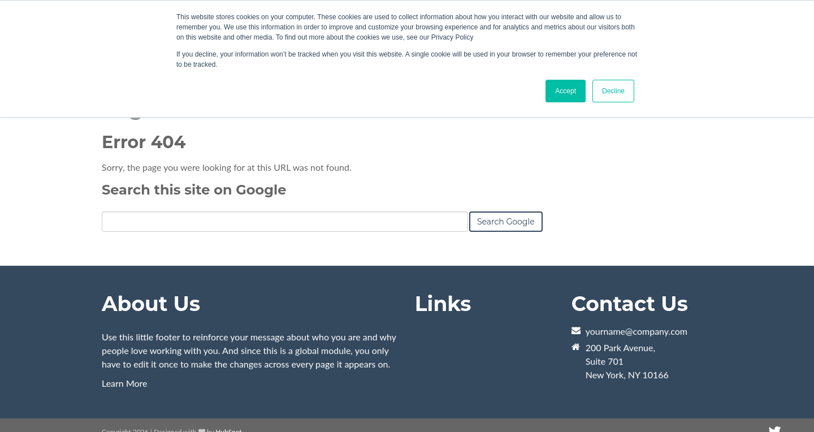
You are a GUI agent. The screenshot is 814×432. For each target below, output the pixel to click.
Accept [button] (565, 91)
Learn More (125, 383)
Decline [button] (613, 91)
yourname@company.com (636, 331)
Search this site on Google (194, 190)
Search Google (506, 222)
